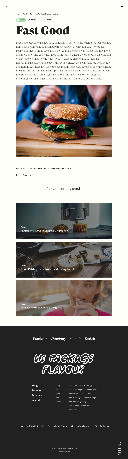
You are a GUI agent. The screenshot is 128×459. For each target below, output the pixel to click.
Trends (25, 14)
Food (20, 19)
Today (31, 19)
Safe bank (45, 19)
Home (18, 14)
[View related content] (64, 221)
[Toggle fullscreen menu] (122, 6)
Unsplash (26, 175)
